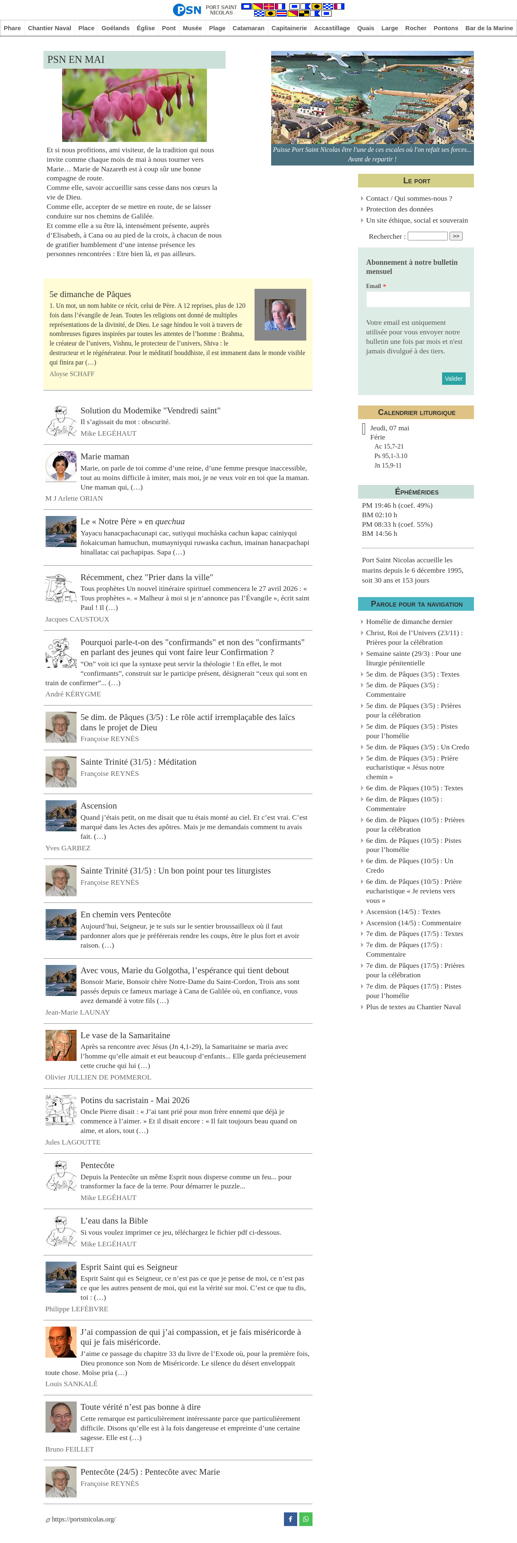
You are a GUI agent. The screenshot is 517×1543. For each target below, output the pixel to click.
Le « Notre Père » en (133, 521)
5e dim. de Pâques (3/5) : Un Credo (417, 747)
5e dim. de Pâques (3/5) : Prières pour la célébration (413, 710)
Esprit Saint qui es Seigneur (129, 1267)
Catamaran (249, 27)
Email (373, 286)
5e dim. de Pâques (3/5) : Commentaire (402, 689)
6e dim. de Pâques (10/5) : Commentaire (404, 804)
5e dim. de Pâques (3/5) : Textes (413, 674)
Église (146, 27)
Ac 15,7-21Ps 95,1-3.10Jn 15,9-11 (391, 456)
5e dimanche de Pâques (91, 294)
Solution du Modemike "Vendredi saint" (151, 410)
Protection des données (399, 209)
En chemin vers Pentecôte (126, 914)
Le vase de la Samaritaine (126, 1035)
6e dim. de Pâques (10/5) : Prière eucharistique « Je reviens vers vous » (414, 891)
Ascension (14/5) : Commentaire (414, 923)
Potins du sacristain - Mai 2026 (135, 1100)
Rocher (416, 27)
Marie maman (105, 456)
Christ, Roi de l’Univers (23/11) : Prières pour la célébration (414, 637)
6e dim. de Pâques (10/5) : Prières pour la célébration (415, 824)
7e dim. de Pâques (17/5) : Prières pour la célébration (415, 970)
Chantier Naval (49, 27)
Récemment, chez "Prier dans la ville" (147, 577)
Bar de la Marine (489, 27)
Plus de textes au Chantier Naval (413, 1007)
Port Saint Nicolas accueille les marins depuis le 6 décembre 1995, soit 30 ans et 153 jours (413, 570)
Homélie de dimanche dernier (409, 621)
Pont (169, 27)
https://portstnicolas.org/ (81, 1519)
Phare (12, 27)
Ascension (99, 806)
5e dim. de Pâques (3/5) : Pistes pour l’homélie (412, 731)
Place (86, 27)
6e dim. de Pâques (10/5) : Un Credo (410, 865)
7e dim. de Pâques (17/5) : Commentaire (404, 949)
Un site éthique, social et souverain (417, 220)
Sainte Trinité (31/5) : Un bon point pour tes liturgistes (176, 871)
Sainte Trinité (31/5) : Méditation (139, 762)
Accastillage (332, 27)
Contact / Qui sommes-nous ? (409, 198)
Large (389, 27)
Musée (192, 27)
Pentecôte (98, 1165)
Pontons (446, 27)
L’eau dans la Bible (114, 1221)
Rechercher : (387, 236)
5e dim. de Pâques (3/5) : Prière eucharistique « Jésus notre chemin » (412, 767)
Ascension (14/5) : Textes (403, 911)
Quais (366, 27)
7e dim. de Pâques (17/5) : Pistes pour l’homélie (414, 991)
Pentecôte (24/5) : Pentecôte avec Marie (150, 1472)
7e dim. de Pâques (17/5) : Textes (414, 933)
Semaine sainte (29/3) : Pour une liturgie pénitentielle (414, 658)
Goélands (115, 27)
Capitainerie (289, 27)
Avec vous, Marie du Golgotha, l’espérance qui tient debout (185, 970)
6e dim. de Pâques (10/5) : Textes (414, 788)
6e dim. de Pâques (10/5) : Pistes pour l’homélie (414, 845)
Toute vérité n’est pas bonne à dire (141, 1407)
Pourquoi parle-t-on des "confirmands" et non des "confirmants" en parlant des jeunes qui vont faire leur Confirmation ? (193, 647)
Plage (217, 27)
